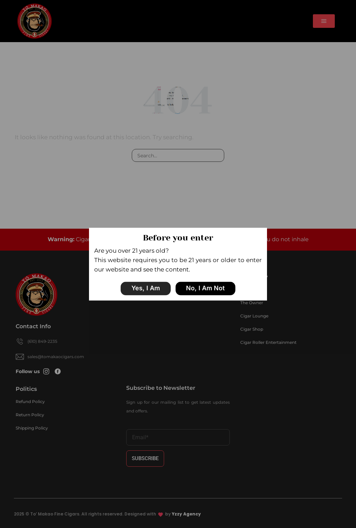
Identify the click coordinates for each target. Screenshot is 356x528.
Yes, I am (145, 288)
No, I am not (205, 288)
